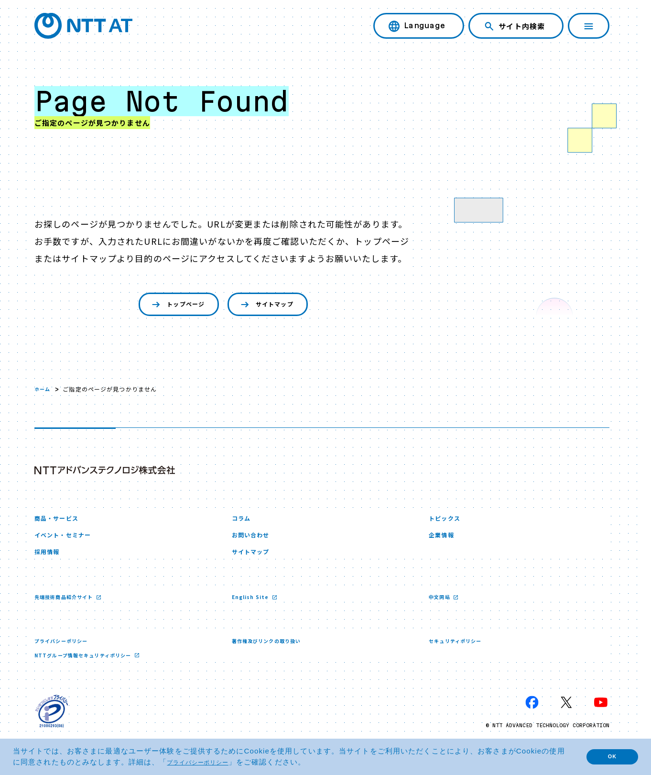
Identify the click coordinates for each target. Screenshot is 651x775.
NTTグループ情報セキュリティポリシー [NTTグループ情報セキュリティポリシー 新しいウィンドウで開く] (92, 666)
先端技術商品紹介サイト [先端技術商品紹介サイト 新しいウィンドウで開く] (69, 607)
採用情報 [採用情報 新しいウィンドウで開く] (49, 561)
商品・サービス (61, 522)
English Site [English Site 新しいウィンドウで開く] (254, 607)
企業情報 (444, 541)
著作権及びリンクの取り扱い (273, 651)
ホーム (43, 391)
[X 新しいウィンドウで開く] (566, 714)
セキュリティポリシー (460, 651)
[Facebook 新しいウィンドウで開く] (532, 714)
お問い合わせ (255, 541)
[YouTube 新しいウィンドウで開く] (600, 714)
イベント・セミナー (69, 541)
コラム (243, 522)
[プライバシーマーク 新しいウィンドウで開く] (51, 723)
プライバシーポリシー (65, 651)
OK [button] (605, 756)
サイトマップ (273, 305)
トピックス (448, 522)
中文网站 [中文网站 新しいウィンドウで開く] (442, 607)
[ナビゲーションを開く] (588, 26)
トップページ (168, 305)
